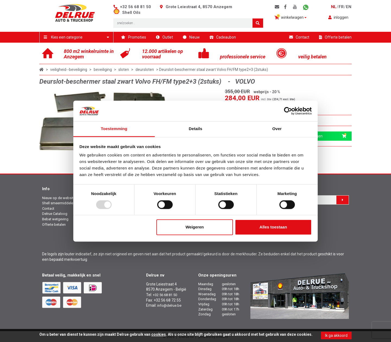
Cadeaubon (223, 37)
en (348, 6)
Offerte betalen (335, 37)
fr (341, 6)
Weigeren (194, 227)
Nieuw (191, 37)
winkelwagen (291, 17)
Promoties (133, 37)
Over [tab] (277, 129)
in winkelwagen (321, 136)
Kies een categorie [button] (76, 37)
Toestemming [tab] (114, 129)
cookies (158, 334)
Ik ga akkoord (336, 335)
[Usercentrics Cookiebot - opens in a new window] (288, 111)
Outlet (164, 37)
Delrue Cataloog (54, 214)
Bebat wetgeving (55, 219)
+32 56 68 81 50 (135, 6)
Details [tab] (195, 129)
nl (333, 6)
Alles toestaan (273, 227)
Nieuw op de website (58, 198)
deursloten (144, 69)
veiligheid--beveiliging (68, 69)
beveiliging (103, 69)
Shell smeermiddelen (58, 203)
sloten (123, 69)
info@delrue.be (169, 305)
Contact (299, 37)
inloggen (338, 17)
